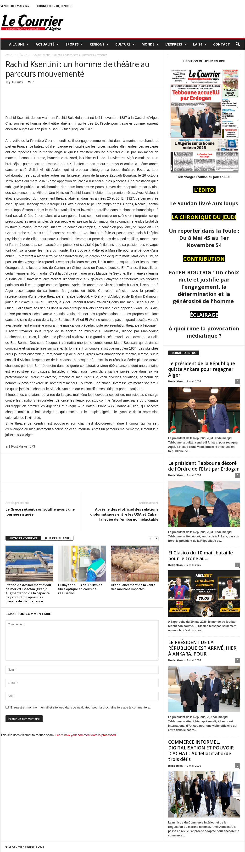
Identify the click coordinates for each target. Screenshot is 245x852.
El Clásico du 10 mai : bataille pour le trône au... (200, 556)
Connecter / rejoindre (54, 6)
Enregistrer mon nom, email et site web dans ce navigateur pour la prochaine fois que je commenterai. (81, 707)
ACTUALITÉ (47, 44)
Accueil (9, 55)
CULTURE (125, 44)
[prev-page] (150, 538)
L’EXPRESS (175, 44)
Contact (221, 44)
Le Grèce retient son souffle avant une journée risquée (40, 512)
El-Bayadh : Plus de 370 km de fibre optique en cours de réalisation (80, 589)
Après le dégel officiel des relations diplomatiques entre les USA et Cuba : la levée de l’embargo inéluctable (124, 514)
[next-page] (156, 538)
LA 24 (199, 44)
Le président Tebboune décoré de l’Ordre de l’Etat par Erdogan (203, 466)
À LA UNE (19, 44)
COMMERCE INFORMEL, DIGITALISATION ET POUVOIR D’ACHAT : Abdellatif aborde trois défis (201, 750)
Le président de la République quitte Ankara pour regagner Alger (201, 369)
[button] (237, 44)
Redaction (175, 381)
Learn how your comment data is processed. (86, 735)
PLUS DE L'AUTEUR (57, 538)
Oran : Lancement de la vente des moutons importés (133, 587)
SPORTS (74, 44)
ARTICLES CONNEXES (23, 538)
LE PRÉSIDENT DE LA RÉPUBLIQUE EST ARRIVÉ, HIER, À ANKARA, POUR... (203, 648)
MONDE (150, 44)
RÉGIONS (99, 44)
